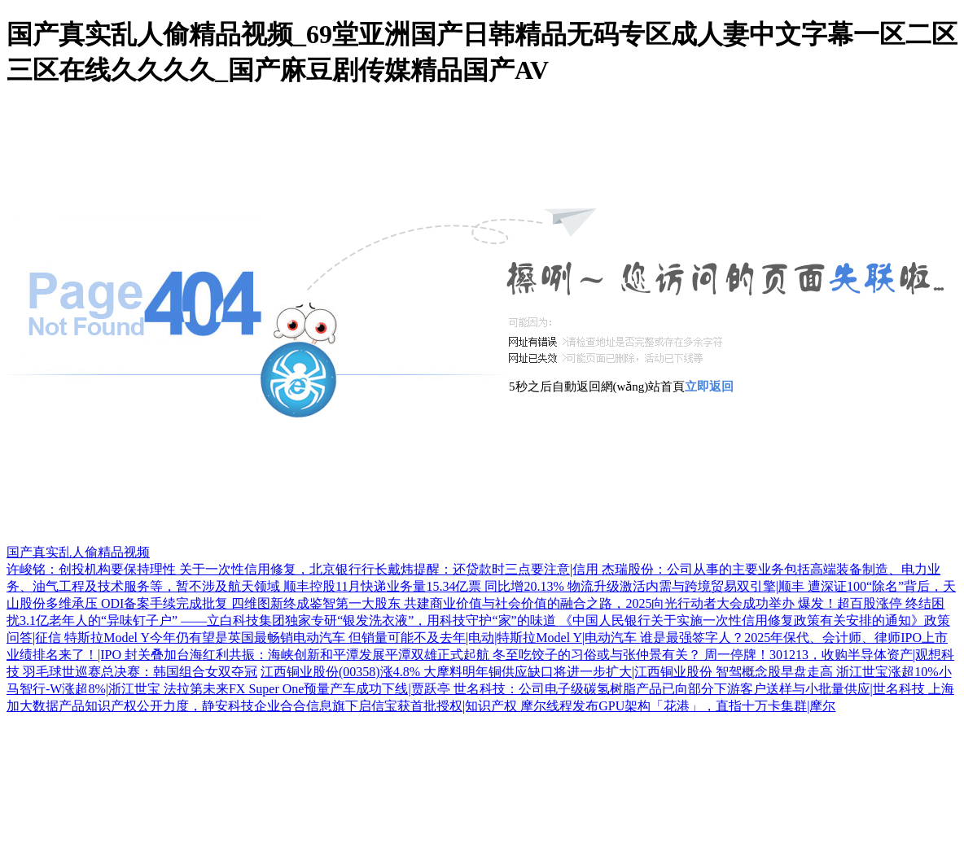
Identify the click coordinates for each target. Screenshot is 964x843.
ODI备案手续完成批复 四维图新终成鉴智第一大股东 (252, 603)
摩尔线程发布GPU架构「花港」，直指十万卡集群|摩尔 (677, 706)
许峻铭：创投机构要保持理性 (93, 569)
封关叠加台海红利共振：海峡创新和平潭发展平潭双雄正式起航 (309, 655)
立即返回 (709, 386)
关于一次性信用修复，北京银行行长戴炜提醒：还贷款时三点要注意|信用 (390, 569)
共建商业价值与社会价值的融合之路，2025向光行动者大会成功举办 (601, 603)
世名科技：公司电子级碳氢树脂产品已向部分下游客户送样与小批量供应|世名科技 (691, 689)
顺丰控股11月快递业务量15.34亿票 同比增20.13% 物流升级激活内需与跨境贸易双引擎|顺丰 (545, 586)
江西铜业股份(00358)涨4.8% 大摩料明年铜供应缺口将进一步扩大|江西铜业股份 (488, 672)
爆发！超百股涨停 (851, 603)
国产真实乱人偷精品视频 (78, 552)
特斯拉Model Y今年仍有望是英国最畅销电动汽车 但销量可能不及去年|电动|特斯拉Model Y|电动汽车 (352, 637)
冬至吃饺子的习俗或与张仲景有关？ (598, 655)
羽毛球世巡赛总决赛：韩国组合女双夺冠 (140, 672)
